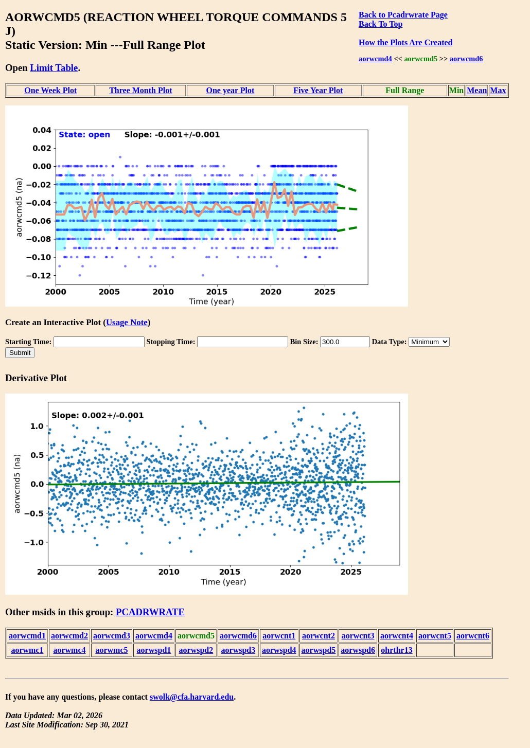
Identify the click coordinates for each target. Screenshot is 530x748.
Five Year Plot (318, 90)
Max (498, 90)
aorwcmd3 (111, 635)
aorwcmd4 (375, 59)
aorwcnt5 (434, 635)
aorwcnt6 (472, 635)
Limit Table (54, 67)
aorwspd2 (196, 650)
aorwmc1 (27, 650)
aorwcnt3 (358, 635)
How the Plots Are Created (405, 42)
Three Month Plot (140, 90)
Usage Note (127, 322)
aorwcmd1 (27, 635)
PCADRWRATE (150, 612)
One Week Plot (50, 90)
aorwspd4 (279, 650)
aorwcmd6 (466, 59)
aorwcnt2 (318, 635)
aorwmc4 (69, 650)
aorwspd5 (319, 650)
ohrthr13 (396, 650)
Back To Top (380, 24)
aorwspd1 (154, 650)
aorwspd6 (358, 650)
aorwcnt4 (396, 635)
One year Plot (230, 90)
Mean (477, 90)
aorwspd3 (238, 650)
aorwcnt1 (278, 635)
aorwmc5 (111, 650)
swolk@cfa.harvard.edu (192, 696)
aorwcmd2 (69, 635)
